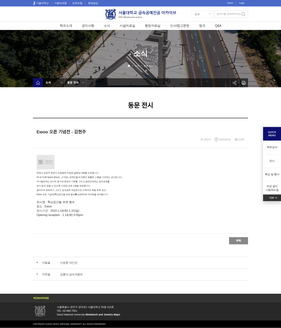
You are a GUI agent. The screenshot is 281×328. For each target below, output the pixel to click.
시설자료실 (127, 25)
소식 (107, 25)
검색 (197, 14)
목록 (238, 240)
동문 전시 (148, 66)
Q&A (218, 25)
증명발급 (93, 3)
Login (241, 3)
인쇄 (243, 82)
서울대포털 (60, 3)
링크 (202, 25)
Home (230, 3)
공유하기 (234, 82)
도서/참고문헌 (179, 25)
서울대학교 (42, 3)
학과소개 (66, 25)
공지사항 (88, 25)
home (38, 82)
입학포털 (77, 3)
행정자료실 (152, 25)
